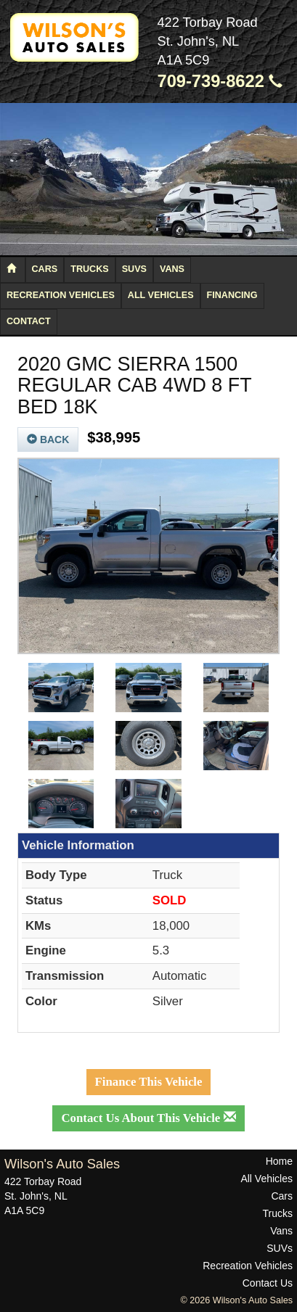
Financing (232, 295)
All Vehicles (161, 295)
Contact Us (268, 1283)
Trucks (89, 269)
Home (279, 1161)
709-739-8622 (220, 81)
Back (48, 439)
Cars (45, 269)
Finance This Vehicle (149, 1082)
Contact (29, 321)
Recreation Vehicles (61, 295)
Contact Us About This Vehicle (148, 1118)
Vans (172, 269)
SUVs (134, 269)
